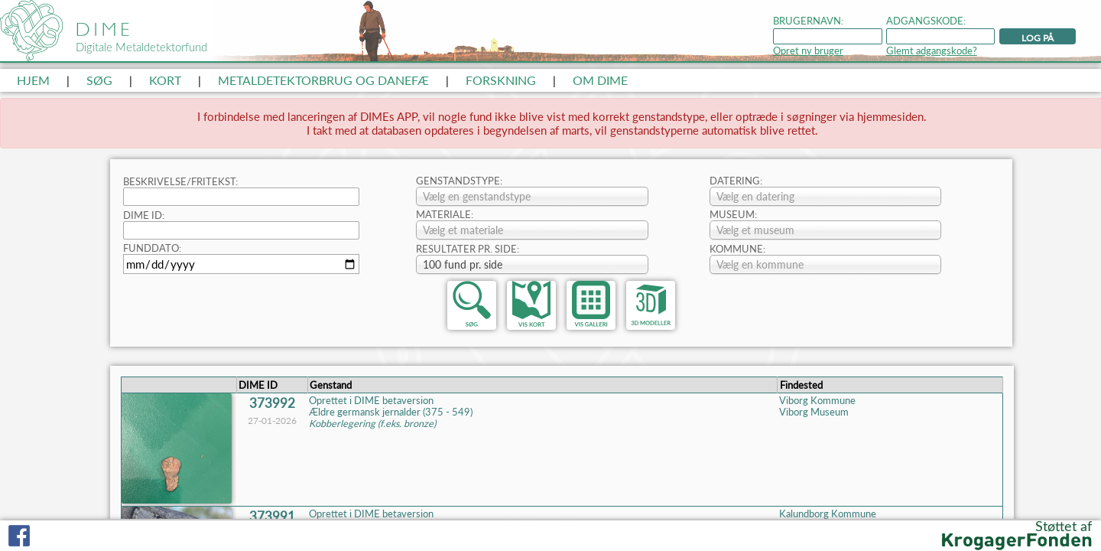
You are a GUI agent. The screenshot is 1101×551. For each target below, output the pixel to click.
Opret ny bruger (808, 51)
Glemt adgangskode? (931, 51)
